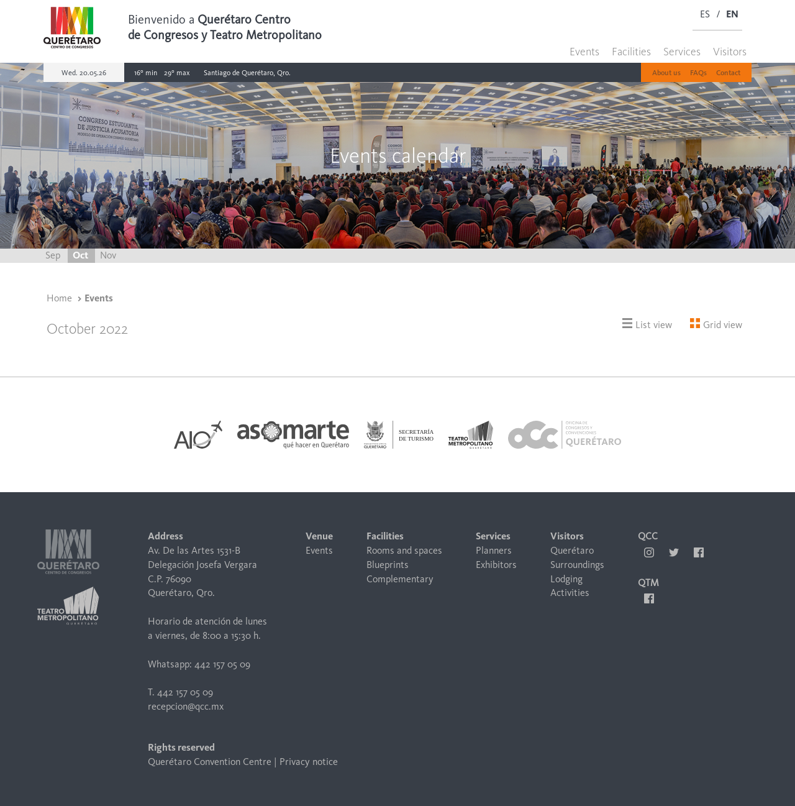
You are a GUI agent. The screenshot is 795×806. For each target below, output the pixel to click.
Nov (108, 255)
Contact (728, 72)
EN (732, 14)
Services (682, 51)
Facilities (631, 51)
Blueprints (387, 564)
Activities (569, 592)
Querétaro (572, 550)
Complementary (400, 579)
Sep (54, 255)
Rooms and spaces (404, 550)
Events (584, 51)
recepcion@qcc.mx (186, 706)
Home (59, 298)
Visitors (730, 51)
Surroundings (577, 564)
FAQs (698, 72)
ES (705, 14)
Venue (319, 536)
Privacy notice (308, 761)
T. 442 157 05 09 (180, 692)
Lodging (566, 579)
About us (666, 72)
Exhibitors (496, 564)
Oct (81, 255)
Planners (494, 550)
